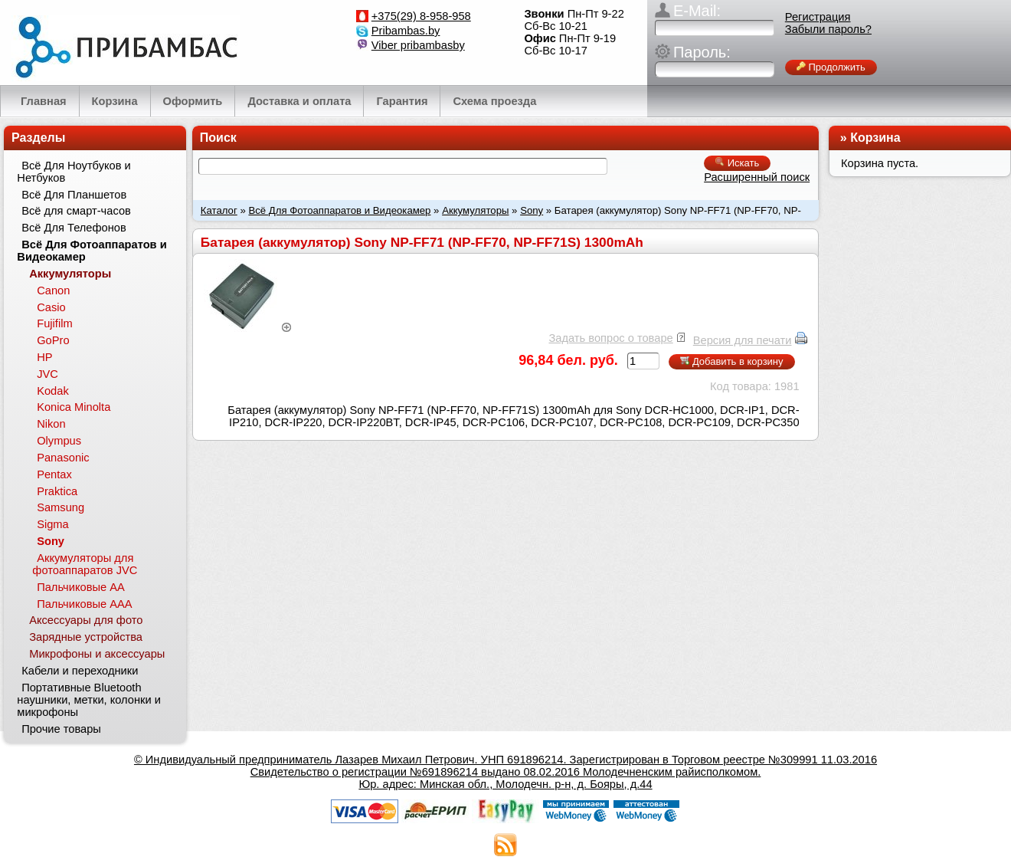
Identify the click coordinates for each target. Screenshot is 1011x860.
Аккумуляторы (475, 210)
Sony (531, 210)
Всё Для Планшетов (73, 195)
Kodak (53, 391)
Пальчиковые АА (81, 587)
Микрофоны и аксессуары (97, 654)
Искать (737, 163)
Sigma (53, 524)
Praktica (57, 491)
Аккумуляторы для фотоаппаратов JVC (84, 564)
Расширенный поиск (757, 177)
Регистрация (818, 17)
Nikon (51, 424)
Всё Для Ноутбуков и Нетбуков (73, 171)
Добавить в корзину (731, 361)
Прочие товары (61, 729)
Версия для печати (742, 340)
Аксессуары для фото (85, 620)
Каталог (219, 210)
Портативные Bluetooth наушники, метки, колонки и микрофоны (89, 699)
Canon (53, 290)
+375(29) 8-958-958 (421, 16)
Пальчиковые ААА (84, 604)
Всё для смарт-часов (76, 211)
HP (44, 357)
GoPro (53, 340)
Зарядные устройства (85, 637)
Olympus (59, 441)
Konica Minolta (73, 407)
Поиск (218, 137)
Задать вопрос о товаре (610, 338)
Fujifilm (54, 323)
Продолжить (831, 67)
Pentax (54, 474)
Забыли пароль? (828, 29)
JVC (47, 374)
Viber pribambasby (418, 45)
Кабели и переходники (79, 671)
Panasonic (63, 457)
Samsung (60, 507)
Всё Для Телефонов (73, 228)
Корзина (875, 137)
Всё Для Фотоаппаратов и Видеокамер (339, 210)
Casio (51, 307)
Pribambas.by (405, 31)
